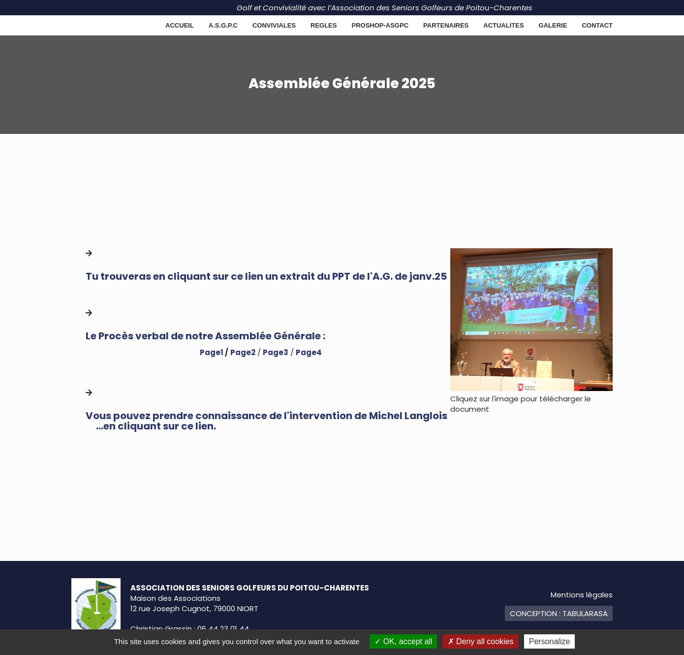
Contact (597, 25)
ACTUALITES (503, 25)
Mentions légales (582, 595)
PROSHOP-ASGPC (379, 25)
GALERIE (553, 25)
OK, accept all (403, 641)
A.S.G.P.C (223, 25)
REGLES (324, 25)
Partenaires (445, 25)
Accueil (179, 25)
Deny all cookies (481, 641)
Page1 (211, 352)
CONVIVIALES (274, 25)
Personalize (549, 641)
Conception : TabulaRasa (559, 613)
